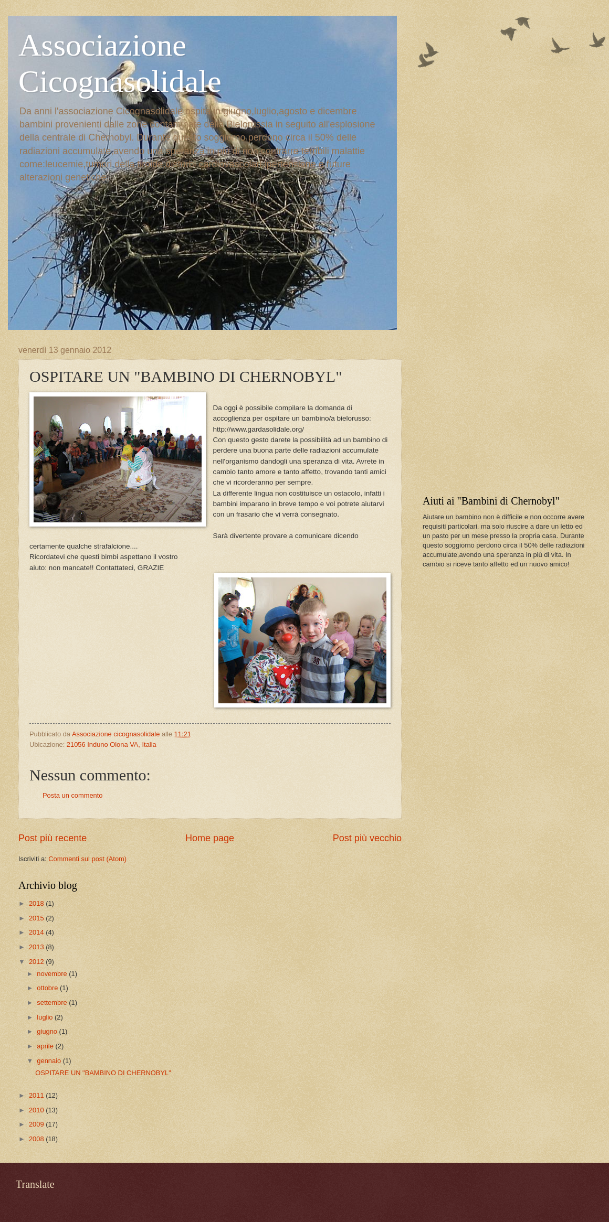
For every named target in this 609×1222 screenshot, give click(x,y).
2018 (37, 903)
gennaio (49, 1061)
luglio (46, 1017)
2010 (37, 1110)
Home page (209, 838)
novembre (53, 974)
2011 (37, 1095)
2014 (37, 932)
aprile (46, 1046)
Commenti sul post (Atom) (87, 859)
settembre (53, 1002)
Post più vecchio (367, 838)
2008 (37, 1139)
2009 (37, 1124)
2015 (37, 918)
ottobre (48, 988)
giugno (48, 1031)
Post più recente (52, 838)
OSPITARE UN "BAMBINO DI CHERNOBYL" (103, 1073)
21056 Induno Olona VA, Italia (111, 744)
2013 (37, 947)
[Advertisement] (501, 411)
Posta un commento (73, 795)
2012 (37, 962)
